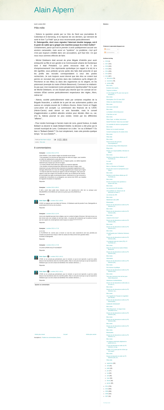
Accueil (65, 334)
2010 (106, 389)
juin (108, 370)
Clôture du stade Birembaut (114, 102)
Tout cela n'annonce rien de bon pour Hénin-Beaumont (116, 277)
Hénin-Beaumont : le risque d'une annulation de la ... (115, 309)
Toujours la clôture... (112, 90)
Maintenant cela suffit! (112, 200)
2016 (106, 66)
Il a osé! (108, 161)
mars (108, 378)
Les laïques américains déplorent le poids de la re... (116, 342)
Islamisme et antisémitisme (114, 280)
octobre (109, 83)
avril (108, 375)
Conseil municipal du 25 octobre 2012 (117, 132)
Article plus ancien (91, 334)
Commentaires (109, 52)
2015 (106, 69)
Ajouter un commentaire (42, 284)
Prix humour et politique (113, 267)
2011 (106, 386)
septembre (110, 363)
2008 (106, 393)
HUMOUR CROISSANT (113, 304)
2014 (106, 71)
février (109, 380)
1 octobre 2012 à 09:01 (56, 200)
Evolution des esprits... (112, 88)
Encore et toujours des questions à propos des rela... (116, 182)
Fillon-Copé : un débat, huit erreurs (116, 119)
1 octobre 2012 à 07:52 (52, 153)
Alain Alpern (54, 10)
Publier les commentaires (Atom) (51, 337)
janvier (109, 383)
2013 (106, 73)
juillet (108, 368)
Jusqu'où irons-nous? (112, 218)
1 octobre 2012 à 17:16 (52, 228)
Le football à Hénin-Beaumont (114, 112)
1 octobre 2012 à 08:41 (52, 187)
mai (108, 373)
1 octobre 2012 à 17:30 (52, 245)
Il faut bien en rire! (111, 114)
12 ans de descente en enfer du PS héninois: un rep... (116, 346)
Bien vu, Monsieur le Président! (115, 166)
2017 (106, 64)
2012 (106, 76)
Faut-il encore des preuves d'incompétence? (114, 142)
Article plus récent (40, 334)
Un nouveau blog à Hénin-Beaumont (116, 146)
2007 (106, 396)
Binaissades (109, 202)
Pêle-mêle (42, 142)
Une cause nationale (112, 107)
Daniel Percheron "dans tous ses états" (117, 122)
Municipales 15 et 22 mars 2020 (115, 99)
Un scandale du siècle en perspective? (117, 124)
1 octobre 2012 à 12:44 (52, 213)
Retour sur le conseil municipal (115, 129)
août (108, 365)
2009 (106, 391)
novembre (110, 81)
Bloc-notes (109, 85)
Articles (107, 49)
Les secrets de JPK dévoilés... (115, 188)
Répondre (42, 181)
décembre (110, 78)
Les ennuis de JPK (111, 195)
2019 (106, 61)
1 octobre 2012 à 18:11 (56, 256)
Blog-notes (109, 148)
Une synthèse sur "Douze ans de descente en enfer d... (115, 191)
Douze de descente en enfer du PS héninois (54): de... (116, 356)
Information (109, 258)
